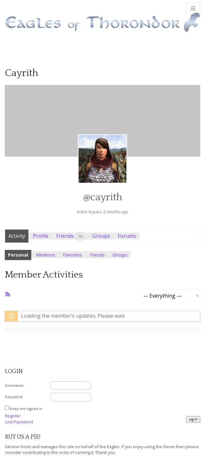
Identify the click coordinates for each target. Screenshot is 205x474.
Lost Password (19, 422)
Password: (14, 396)
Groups (101, 235)
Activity (16, 235)
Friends (70, 236)
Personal (18, 255)
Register (13, 416)
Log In (193, 419)
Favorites (72, 255)
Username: (14, 385)
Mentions (45, 255)
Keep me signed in (26, 408)
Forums (127, 235)
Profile (41, 235)
